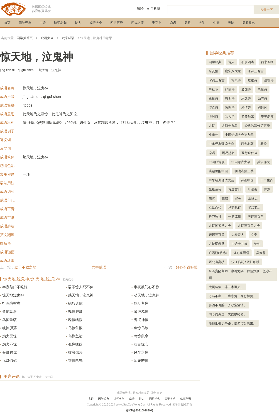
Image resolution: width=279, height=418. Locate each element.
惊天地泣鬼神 (13, 295)
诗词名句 (60, 23)
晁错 (225, 198)
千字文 (157, 23)
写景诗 (236, 80)
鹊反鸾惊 (141, 303)
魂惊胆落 (9, 328)
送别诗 (213, 98)
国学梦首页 (25, 38)
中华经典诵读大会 (221, 144)
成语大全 (95, 23)
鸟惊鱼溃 (75, 336)
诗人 (78, 23)
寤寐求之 (254, 207)
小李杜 (213, 135)
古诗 (42, 23)
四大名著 (137, 23)
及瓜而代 (215, 207)
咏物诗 (252, 80)
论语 (173, 23)
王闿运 (253, 198)
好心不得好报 (187, 267)
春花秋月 (215, 216)
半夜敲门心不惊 (146, 287)
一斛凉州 (234, 216)
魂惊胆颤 (75, 312)
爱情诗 (246, 107)
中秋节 (213, 89)
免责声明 (185, 398)
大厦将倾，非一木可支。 (226, 287)
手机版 (155, 8)
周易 (187, 23)
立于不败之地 (25, 267)
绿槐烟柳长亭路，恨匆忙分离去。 (232, 323)
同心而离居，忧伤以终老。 (228, 314)
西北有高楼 (217, 262)
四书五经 (116, 23)
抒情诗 (230, 89)
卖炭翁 (261, 253)
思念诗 (246, 98)
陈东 (267, 189)
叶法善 (252, 189)
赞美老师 (267, 116)
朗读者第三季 (244, 171)
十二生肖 (266, 180)
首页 (7, 23)
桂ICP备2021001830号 (140, 410)
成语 (132, 398)
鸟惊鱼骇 (9, 320)
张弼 (238, 198)
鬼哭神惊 (141, 320)
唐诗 (231, 23)
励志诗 (262, 98)
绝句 (257, 244)
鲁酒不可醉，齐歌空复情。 (228, 305)
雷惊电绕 (75, 361)
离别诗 (262, 89)
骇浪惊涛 (75, 352)
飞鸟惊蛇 (9, 361)
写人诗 (230, 116)
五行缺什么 (249, 153)
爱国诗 (246, 89)
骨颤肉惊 (9, 352)
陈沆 (212, 198)
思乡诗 (230, 98)
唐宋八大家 (233, 71)
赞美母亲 (247, 116)
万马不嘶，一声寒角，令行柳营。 (232, 296)
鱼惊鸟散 (141, 328)
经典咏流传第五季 (257, 125)
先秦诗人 (237, 234)
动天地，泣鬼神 (146, 295)
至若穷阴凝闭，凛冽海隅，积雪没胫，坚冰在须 (240, 274)
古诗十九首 (230, 125)
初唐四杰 (247, 62)
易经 (263, 144)
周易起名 (248, 23)
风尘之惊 (141, 352)
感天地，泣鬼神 (80, 295)
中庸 (216, 23)
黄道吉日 (234, 189)
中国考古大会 (240, 162)
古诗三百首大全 (249, 225)
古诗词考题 (217, 244)
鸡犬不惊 (9, 344)
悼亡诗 (213, 107)
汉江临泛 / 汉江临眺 (245, 262)
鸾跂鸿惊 (141, 312)
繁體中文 (143, 8)
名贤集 (213, 71)
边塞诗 (269, 80)
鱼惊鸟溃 (9, 312)
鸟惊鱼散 (75, 328)
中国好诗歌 (217, 162)
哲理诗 (230, 107)
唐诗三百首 (256, 71)
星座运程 (215, 189)
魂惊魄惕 (75, 320)
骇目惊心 (141, 344)
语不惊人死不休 (80, 287)
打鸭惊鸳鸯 (11, 303)
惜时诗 (213, 116)
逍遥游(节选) (218, 253)
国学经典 (25, 23)
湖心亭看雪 (241, 253)
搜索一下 (266, 10)
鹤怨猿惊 (75, 303)
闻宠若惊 (141, 361)
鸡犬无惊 (9, 336)
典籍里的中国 (218, 171)
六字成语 (68, 38)
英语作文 (263, 162)
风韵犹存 (234, 207)
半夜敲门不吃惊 (15, 287)
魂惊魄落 (75, 344)
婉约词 (262, 107)
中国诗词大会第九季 (239, 135)
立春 (254, 234)
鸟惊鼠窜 (141, 336)
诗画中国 (247, 180)
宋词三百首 (217, 80)
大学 (202, 23)
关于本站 (169, 398)
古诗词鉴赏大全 (220, 225)
